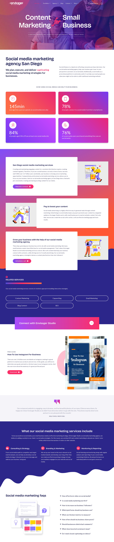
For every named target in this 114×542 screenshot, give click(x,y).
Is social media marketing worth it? (74, 505)
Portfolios (46, 3)
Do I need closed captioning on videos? (76, 538)
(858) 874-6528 (94, 3)
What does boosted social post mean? (76, 533)
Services (37, 3)
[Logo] (16, 3)
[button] (83, 500)
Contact (68, 3)
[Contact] (89, 3)
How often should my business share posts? (78, 524)
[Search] (102, 3)
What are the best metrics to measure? (76, 519)
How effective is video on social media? (76, 500)
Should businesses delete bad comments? (77, 528)
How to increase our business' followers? (77, 509)
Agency (55, 3)
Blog (62, 3)
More (75, 3)
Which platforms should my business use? (77, 514)
